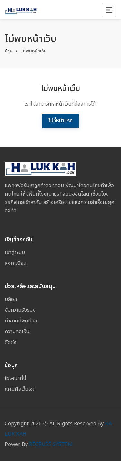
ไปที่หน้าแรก (60, 121)
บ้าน (9, 51)
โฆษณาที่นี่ (15, 378)
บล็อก (11, 299)
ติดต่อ (10, 342)
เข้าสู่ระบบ (15, 252)
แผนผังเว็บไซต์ (20, 389)
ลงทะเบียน (16, 263)
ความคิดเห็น (17, 331)
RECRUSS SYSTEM (51, 444)
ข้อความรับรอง (20, 310)
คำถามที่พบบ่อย (21, 321)
